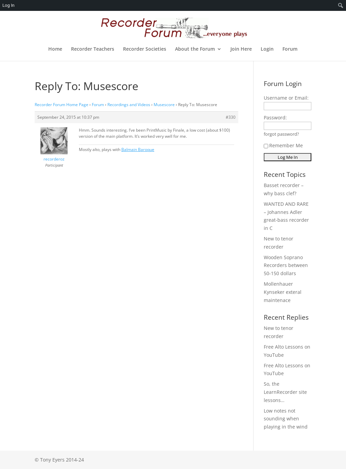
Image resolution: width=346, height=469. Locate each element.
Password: (275, 117)
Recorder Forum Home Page (61, 104)
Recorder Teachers (92, 49)
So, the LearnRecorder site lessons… (285, 392)
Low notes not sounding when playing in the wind (286, 418)
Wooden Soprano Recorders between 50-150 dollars (286, 265)
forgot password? (281, 134)
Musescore (164, 104)
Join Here (241, 49)
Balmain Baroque (137, 149)
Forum (289, 49)
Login (267, 49)
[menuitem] (340, 5)
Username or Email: (286, 98)
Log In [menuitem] (8, 5)
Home (55, 49)
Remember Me (283, 145)
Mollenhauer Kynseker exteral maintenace (282, 292)
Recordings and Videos (128, 104)
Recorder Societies (144, 49)
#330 (231, 117)
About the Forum (195, 49)
